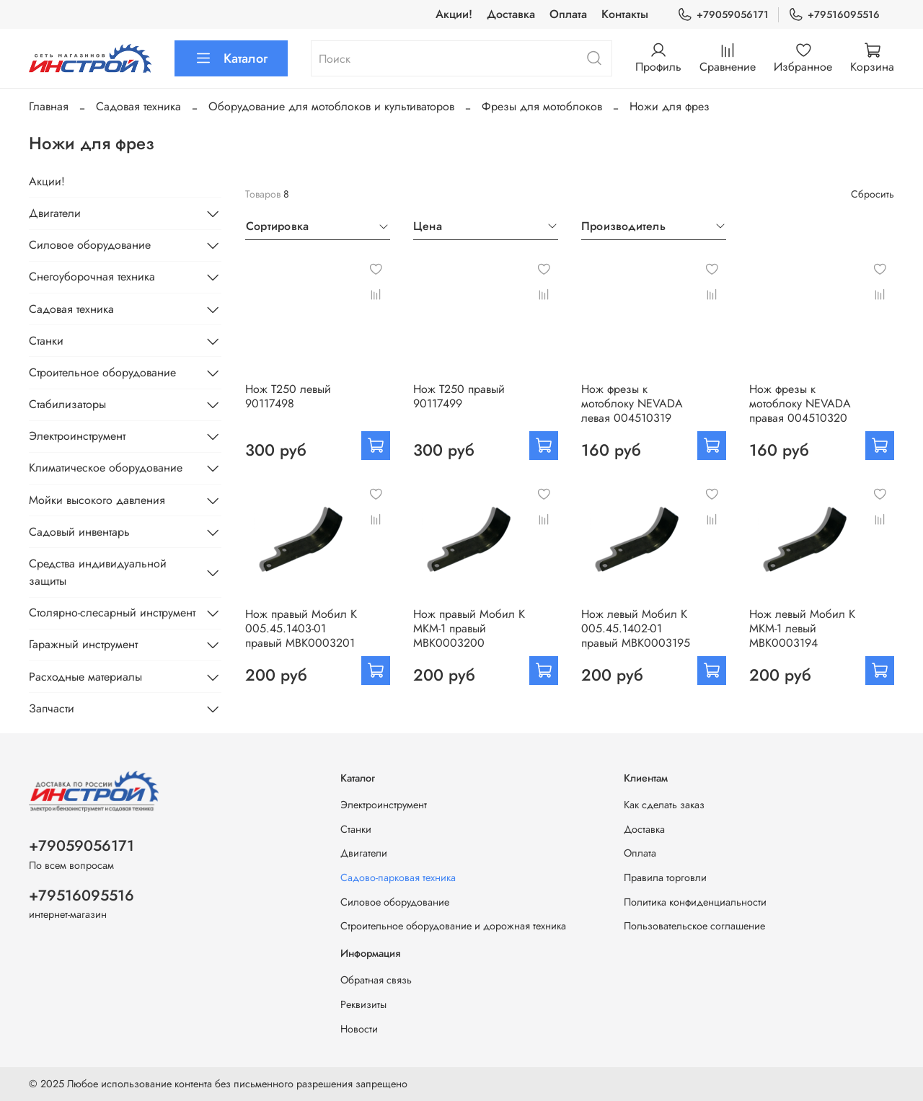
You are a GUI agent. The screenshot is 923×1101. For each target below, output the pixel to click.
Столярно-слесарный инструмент (112, 612)
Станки (46, 340)
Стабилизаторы (67, 404)
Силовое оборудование (90, 244)
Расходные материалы (85, 676)
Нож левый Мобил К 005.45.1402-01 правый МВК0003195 (635, 628)
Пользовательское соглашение (694, 926)
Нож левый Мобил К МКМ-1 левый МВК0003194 (802, 628)
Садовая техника (138, 106)
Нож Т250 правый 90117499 (459, 396)
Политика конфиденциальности (695, 902)
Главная (49, 106)
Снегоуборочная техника (92, 276)
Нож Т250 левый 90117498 (288, 396)
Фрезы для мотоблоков (542, 106)
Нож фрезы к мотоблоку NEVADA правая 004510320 (800, 403)
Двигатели (55, 213)
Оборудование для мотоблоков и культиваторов (331, 106)
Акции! (454, 14)
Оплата (568, 14)
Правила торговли (665, 877)
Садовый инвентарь (79, 531)
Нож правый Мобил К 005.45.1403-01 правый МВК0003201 (301, 628)
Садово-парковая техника (398, 877)
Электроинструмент (77, 436)
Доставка (511, 14)
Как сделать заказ (664, 804)
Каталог (231, 58)
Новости (359, 1029)
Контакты (624, 14)
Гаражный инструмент (83, 644)
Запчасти (51, 708)
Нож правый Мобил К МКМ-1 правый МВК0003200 (469, 628)
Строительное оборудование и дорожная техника (453, 926)
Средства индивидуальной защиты (98, 572)
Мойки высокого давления (97, 500)
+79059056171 (723, 14)
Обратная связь (376, 980)
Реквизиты (363, 1004)
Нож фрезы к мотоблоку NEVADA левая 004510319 (632, 403)
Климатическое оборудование (105, 467)
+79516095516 (834, 14)
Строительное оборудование (102, 372)
